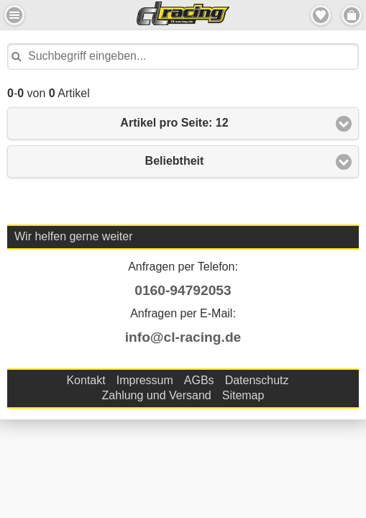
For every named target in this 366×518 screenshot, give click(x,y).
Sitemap (243, 395)
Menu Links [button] (14, 15)
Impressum (144, 380)
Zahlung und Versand (156, 395)
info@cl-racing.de (183, 337)
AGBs (199, 380)
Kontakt (85, 380)
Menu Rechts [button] (351, 15)
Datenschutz (257, 380)
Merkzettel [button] (320, 15)
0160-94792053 (182, 290)
